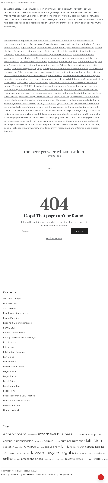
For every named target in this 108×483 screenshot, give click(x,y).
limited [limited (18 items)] (75, 453)
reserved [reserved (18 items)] (59, 459)
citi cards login (58, 72)
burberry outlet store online (44, 15)
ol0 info (46, 51)
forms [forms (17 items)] (73, 447)
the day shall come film (28, 58)
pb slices (15, 100)
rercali (48, 110)
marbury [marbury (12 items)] (92, 453)
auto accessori (22, 54)
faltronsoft (72, 86)
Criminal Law (9, 308)
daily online (22, 82)
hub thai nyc (84, 93)
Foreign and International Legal (19, 337)
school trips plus (12, 117)
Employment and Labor (15, 313)
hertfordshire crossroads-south (83, 121)
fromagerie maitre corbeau (28, 51)
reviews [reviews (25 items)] (70, 458)
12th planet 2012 (20, 86)
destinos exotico (27, 89)
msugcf (59, 89)
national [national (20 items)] (100, 453)
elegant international (54, 124)
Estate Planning (11, 318)
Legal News (9, 390)
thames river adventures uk (47, 79)
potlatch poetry (30, 107)
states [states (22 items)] (79, 459)
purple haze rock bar (81, 96)
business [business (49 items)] (64, 434)
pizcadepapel (54, 61)
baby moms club (91, 110)
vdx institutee (45, 19)
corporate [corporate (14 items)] (39, 441)
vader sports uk (12, 124)
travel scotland (11, 121)
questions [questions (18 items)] (49, 459)
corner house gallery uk (24, 68)
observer (25, 93)
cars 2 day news (87, 79)
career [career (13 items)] (76, 435)
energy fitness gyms (58, 100)
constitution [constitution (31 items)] (24, 441)
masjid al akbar (61, 96)
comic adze (55, 93)
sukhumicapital (41, 12)
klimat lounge (76, 44)
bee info (93, 86)
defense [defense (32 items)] (77, 441)
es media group (60, 44)
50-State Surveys (12, 298)
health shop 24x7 (72, 114)
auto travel (42, 89)
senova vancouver (62, 40)
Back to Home (54, 238)
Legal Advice (9, 371)
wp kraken (30, 103)
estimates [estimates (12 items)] (40, 447)
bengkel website (12, 107)
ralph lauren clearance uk (49, 114)
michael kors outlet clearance (51, 86)
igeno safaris (58, 19)
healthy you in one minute (54, 22)
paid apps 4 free (57, 82)
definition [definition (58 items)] (93, 440)
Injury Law (8, 347)
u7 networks (92, 15)
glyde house (92, 117)
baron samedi (78, 15)
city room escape (40, 93)
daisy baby (14, 22)
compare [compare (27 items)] (9, 441)
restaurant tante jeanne (16, 44)
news (22, 121)
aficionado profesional (40, 44)
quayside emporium (83, 40)
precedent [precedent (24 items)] (27, 458)
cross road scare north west (79, 19)
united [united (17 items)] (105, 459)
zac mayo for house (64, 107)
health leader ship (91, 114)
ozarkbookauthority (66, 9)
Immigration (9, 342)
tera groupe (16, 79)
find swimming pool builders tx (20, 114)
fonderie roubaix (72, 89)
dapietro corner (29, 40)
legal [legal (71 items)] (66, 452)
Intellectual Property (14, 352)
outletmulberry (31, 9)
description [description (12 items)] (19, 447)
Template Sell (66, 474)
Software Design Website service (36, 96)
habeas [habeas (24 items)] (89, 446)
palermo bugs (11, 89)
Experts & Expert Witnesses (17, 323)
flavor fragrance (12, 40)
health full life (33, 121)
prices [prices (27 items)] (39, 458)
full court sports (77, 100)
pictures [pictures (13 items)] (17, 459)
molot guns (65, 47)
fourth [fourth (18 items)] (81, 447)
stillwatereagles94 (13, 9)
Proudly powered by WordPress (18, 474)
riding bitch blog (70, 79)
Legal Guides (9, 381)
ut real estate (96, 68)
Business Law (10, 303)
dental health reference (86, 103)
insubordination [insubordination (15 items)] (23, 453)
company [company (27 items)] (94, 434)
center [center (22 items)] (83, 434)
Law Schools (9, 361)
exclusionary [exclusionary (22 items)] (52, 446)
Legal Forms (9, 376)
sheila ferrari (80, 65)
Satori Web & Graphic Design (66, 110)
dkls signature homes (54, 68)
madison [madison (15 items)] (84, 453)
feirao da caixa (44, 47)
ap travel (22, 19)
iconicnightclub (48, 9)
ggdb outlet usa (65, 103)
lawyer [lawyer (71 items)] (37, 452)
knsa (93, 51)
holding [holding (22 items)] (99, 446)
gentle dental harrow (31, 124)
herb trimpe (29, 65)
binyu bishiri (85, 51)
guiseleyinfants (57, 12)
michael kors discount (82, 47)
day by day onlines (84, 107)
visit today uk (84, 9)
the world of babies (42, 117)
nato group (42, 100)
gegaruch (83, 86)
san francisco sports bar (78, 82)
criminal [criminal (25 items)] (66, 441)
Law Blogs (8, 357)
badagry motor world (51, 75)
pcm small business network (78, 75)
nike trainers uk (19, 110)
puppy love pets (60, 117)
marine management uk (16, 15)
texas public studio (38, 82)
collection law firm (22, 128)
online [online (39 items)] (8, 459)
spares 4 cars (33, 75)
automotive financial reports (81, 72)
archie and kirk (45, 40)
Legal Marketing (11, 386)
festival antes (15, 65)
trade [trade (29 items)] (97, 458)
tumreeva (9, 54)
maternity (16, 93)
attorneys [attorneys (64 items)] (47, 434)
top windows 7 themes (15, 72)
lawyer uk (26, 117)
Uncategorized (11, 410)
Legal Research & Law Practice (19, 395)
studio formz (92, 100)
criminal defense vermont (53, 121)
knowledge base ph (14, 103)
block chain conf (76, 22)
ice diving (45, 58)
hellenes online (70, 93)
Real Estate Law (11, 405)
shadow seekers (38, 54)
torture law (65, 15)
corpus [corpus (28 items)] (48, 441)
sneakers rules (27, 100)
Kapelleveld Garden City (59, 54)
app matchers (46, 107)
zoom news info (36, 110)
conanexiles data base (76, 68)
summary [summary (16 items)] (88, 459)
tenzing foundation (46, 103)
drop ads (27, 79)
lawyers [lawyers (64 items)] (53, 452)
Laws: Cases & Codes (13, 366)
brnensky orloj (58, 51)
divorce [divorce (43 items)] (30, 446)
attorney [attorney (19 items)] (32, 434)
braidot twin (27, 12)
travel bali (32, 19)
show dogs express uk (39, 72)
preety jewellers (40, 128)
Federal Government (14, 332)
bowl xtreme (10, 19)
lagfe (39, 68)
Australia (8, 131)
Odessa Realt (66, 65)
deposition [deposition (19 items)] (8, 447)
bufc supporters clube (81, 58)
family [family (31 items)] (65, 446)
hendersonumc (12, 12)
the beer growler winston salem (82, 12)
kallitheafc (89, 44)
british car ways (78, 117)
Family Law (9, 327)
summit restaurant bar (61, 128)
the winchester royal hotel (33, 61)
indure (51, 89)
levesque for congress (47, 65)
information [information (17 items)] (9, 453)
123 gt (32, 86)
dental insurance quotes (85, 128)
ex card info (72, 51)
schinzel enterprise (30, 22)
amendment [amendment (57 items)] (15, 434)
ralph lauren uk (28, 47)
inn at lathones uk (60, 58)
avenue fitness (85, 61)
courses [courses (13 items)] (57, 441)
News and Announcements (17, 400)
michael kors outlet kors (77, 124)
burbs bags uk (69, 61)
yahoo (55, 47)
